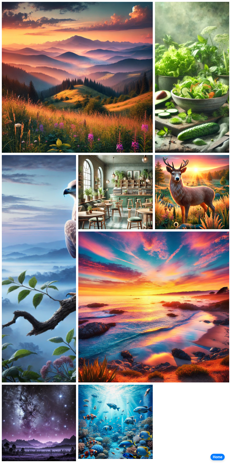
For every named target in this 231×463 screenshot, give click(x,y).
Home (217, 457)
